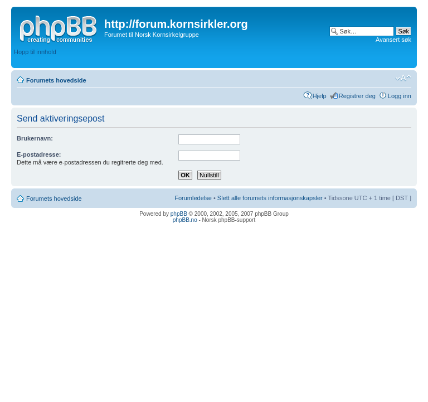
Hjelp (320, 96)
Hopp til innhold (35, 52)
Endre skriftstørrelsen (403, 78)
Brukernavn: (35, 138)
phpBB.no (185, 220)
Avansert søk (393, 39)
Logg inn (399, 96)
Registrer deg (357, 96)
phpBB (179, 214)
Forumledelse (193, 198)
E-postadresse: (39, 154)
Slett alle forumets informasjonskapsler (270, 198)
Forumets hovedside (56, 80)
